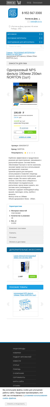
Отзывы (12, 237)
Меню (9, 3)
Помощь (17, 369)
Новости (17, 361)
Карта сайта (18, 382)
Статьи (16, 365)
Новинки (17, 353)
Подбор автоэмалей (22, 357)
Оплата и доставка (17, 242)
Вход (29, 2)
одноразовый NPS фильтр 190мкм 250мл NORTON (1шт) (21, 57)
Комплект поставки (17, 228)
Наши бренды (19, 349)
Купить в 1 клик (25, 137)
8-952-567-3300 (32, 13)
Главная (9, 52)
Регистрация (37, 2)
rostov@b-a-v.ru (36, 22)
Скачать (12, 233)
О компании (18, 373)
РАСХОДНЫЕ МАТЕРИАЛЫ (24, 52)
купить (30, 132)
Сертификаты (19, 377)
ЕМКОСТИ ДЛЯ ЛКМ (14, 54)
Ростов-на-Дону (31, 19)
